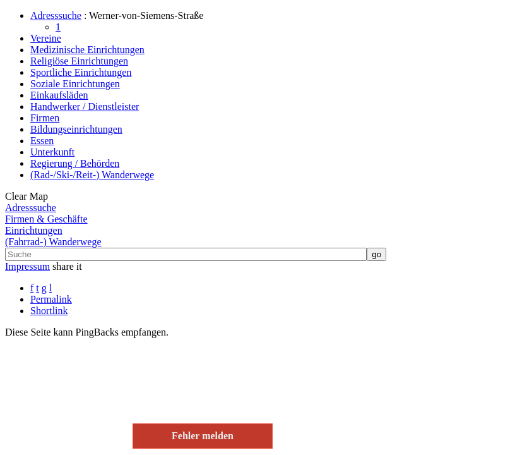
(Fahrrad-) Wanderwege (53, 241)
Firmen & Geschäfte (46, 219)
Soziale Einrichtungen (75, 83)
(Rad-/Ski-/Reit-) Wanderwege (92, 174)
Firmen (44, 117)
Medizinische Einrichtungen (87, 49)
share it (67, 266)
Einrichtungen (33, 230)
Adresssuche (55, 15)
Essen (42, 140)
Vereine (45, 38)
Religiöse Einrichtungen (79, 61)
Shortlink (49, 310)
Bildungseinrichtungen (76, 129)
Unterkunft (52, 152)
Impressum (27, 266)
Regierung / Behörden (74, 163)
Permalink (51, 299)
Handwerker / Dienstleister (84, 106)
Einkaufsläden (59, 95)
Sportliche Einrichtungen (80, 72)
